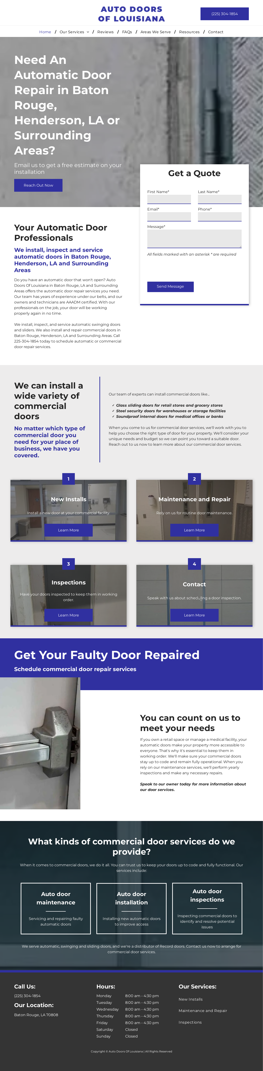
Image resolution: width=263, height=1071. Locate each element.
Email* (184, 209)
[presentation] (213, 268)
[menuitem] (46, 32)
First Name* (189, 192)
